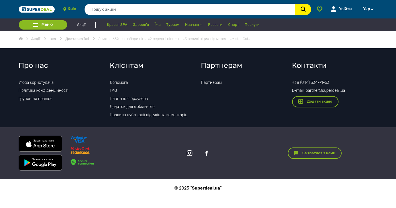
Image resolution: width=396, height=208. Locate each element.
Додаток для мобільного (132, 106)
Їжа (158, 24)
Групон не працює (36, 98)
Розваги (215, 24)
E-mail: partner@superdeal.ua (318, 90)
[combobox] (190, 9)
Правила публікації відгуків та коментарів (148, 115)
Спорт (233, 24)
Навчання (193, 24)
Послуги (252, 24)
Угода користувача (36, 82)
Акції (81, 25)
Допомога (119, 82)
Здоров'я (141, 24)
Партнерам (211, 82)
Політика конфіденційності (44, 90)
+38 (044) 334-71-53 (311, 82)
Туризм (172, 24)
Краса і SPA (117, 24)
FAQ (113, 90)
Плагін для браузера (129, 98)
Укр (366, 9)
